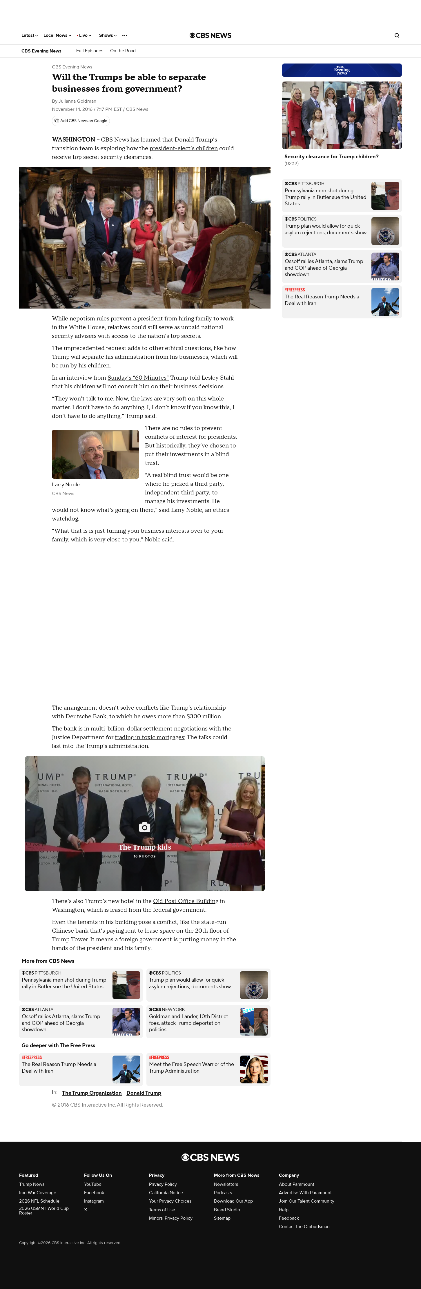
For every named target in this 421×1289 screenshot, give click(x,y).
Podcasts (223, 1192)
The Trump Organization (92, 1093)
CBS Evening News (41, 51)
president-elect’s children (184, 148)
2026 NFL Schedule (39, 1201)
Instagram (94, 1201)
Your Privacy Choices (170, 1201)
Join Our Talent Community (306, 1201)
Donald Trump (143, 1093)
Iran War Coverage (37, 1192)
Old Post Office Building (185, 901)
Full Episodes (89, 51)
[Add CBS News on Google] (81, 121)
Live (85, 35)
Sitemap (222, 1218)
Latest (29, 35)
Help (283, 1210)
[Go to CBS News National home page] (210, 35)
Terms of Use (162, 1210)
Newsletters (226, 1184)
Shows (108, 35)
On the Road (123, 51)
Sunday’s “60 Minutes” (138, 378)
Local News (57, 35)
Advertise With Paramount (305, 1192)
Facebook (94, 1192)
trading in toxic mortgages (149, 737)
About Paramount (296, 1184)
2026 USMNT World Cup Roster (44, 1210)
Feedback (289, 1218)
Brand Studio (227, 1210)
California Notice (166, 1192)
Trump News (31, 1184)
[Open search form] (397, 35)
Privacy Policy (163, 1184)
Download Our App (233, 1201)
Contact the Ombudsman (304, 1226)
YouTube (92, 1184)
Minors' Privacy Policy (171, 1218)
